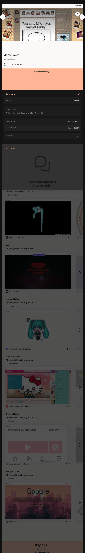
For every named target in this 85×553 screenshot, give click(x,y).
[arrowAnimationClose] (3, 17)
